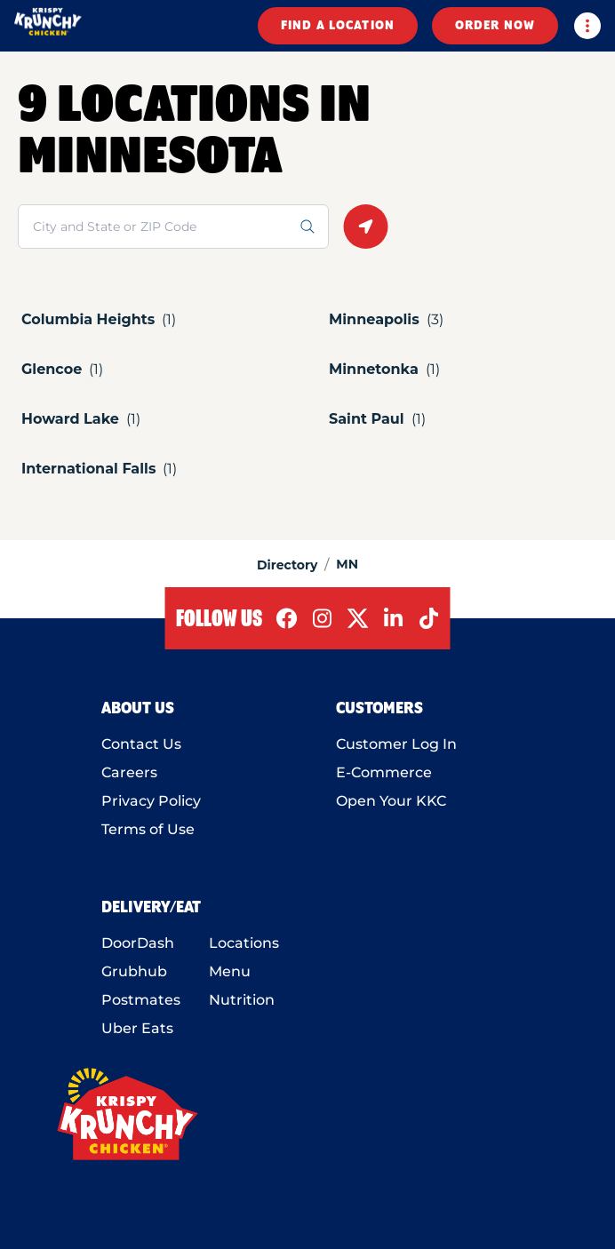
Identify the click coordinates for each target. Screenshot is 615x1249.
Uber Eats (137, 1028)
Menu (230, 971)
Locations (244, 943)
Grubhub (134, 971)
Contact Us (141, 744)
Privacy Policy (151, 800)
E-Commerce (384, 772)
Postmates (140, 999)
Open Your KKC (391, 800)
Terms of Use (148, 829)
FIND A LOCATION (338, 26)
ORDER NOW (495, 26)
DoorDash (137, 943)
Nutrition (242, 999)
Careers (129, 772)
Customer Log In (396, 744)
